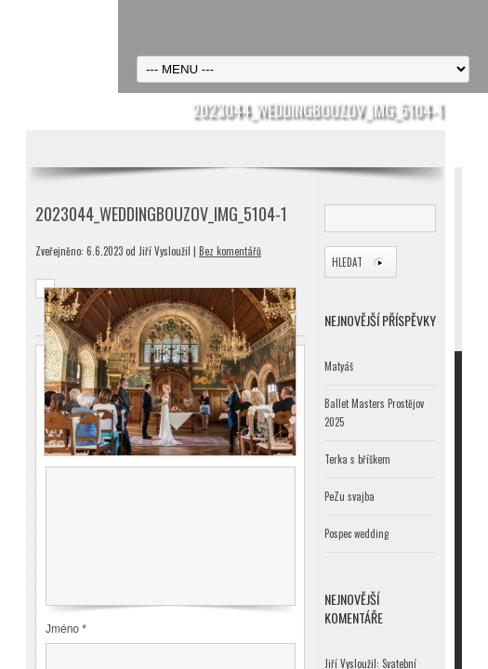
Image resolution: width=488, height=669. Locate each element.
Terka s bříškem (357, 459)
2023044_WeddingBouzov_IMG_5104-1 (161, 213)
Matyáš (338, 366)
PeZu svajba (349, 496)
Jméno (66, 629)
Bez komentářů (230, 250)
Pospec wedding (356, 533)
